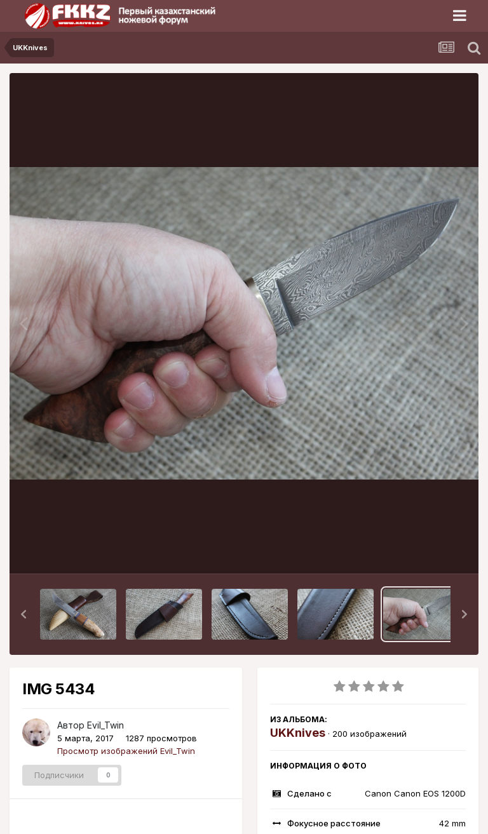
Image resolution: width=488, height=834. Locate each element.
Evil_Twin (105, 725)
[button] (23, 614)
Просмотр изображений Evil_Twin (126, 751)
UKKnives (297, 732)
